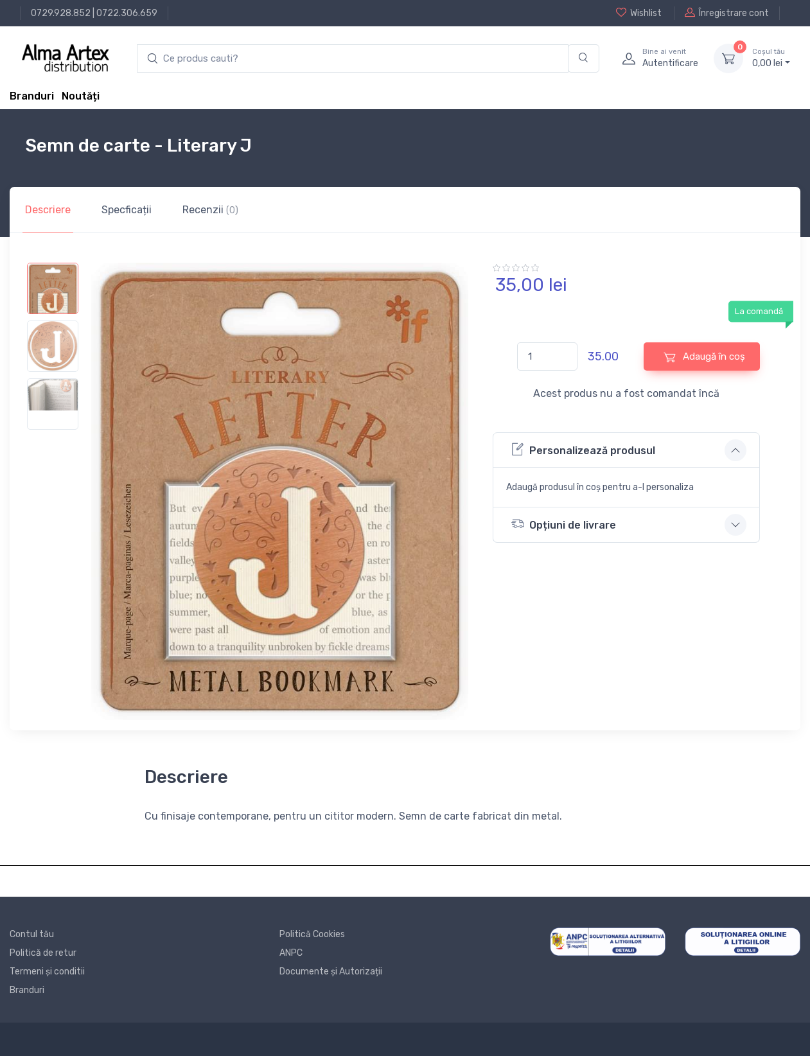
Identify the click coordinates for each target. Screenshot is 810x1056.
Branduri (32, 96)
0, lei (771, 58)
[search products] (352, 58)
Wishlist (639, 13)
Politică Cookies (312, 934)
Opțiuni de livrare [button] (563, 524)
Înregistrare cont (727, 13)
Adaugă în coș (704, 357)
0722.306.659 (126, 13)
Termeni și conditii (47, 971)
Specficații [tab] (126, 210)
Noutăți (81, 96)
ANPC (291, 952)
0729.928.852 (61, 13)
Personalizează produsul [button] (583, 449)
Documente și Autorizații (330, 971)
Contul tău (32, 934)
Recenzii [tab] (210, 210)
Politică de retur (43, 952)
